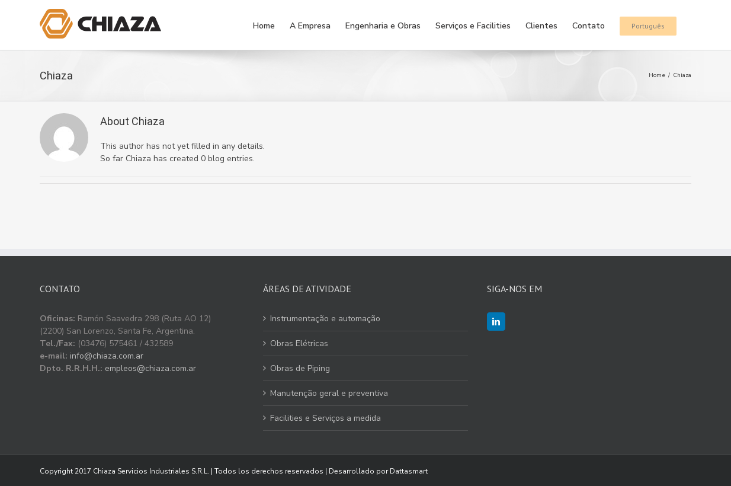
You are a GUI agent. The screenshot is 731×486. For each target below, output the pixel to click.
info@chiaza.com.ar (106, 356)
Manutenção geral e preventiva (329, 393)
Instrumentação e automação (325, 318)
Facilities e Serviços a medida (325, 418)
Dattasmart (409, 471)
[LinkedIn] (496, 321)
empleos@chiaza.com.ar (150, 368)
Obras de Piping (300, 368)
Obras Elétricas (299, 343)
